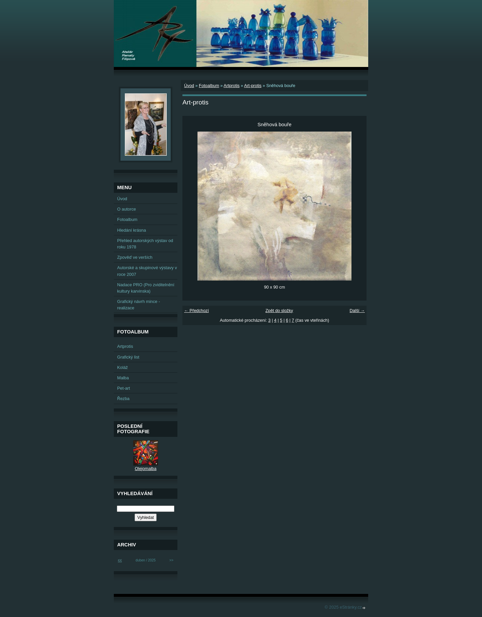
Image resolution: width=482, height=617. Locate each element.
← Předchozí (196, 310)
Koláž (122, 367)
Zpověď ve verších (134, 257)
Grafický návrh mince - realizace (138, 304)
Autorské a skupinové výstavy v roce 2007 (147, 271)
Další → (357, 310)
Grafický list (128, 357)
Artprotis (232, 85)
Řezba (123, 398)
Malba (123, 377)
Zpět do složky (279, 310)
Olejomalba (146, 468)
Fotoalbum (209, 85)
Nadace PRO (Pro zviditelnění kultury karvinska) (145, 288)
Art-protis (252, 85)
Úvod (189, 85)
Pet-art (123, 388)
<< (120, 560)
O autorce (126, 209)
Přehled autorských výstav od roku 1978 (145, 243)
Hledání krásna (131, 230)
